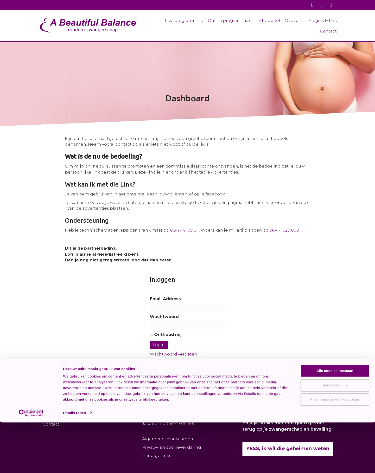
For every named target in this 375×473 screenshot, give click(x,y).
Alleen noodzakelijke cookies (335, 450)
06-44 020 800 (284, 230)
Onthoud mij (166, 334)
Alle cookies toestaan (334, 422)
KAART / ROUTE (159, 406)
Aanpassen (335, 436)
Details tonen (74, 463)
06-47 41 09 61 (183, 230)
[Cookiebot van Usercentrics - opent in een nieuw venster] (31, 463)
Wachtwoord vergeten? (174, 354)
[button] (103, 387)
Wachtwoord (164, 316)
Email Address (165, 298)
